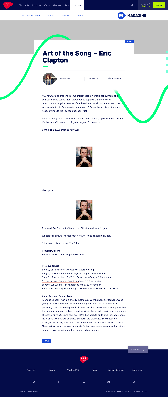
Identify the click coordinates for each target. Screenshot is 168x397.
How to (51, 15)
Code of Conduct (116, 370)
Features (66, 15)
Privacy (128, 391)
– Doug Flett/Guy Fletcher (87, 273)
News (80, 15)
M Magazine (77, 5)
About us (31, 370)
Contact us (137, 370)
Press (94, 370)
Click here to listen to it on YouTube (60, 243)
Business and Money (31, 15)
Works (47, 5)
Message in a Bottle (76, 270)
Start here (145, 5)
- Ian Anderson (60, 285)
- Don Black (107, 289)
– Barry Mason (78, 277)
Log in (159, 5)
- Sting (90, 270)
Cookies (120, 391)
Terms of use (110, 391)
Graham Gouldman (69, 281)
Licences (57, 5)
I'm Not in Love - (50, 281)
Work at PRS (73, 370)
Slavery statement (140, 391)
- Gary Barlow (56, 289)
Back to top (137, 350)
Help (67, 5)
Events (52, 370)
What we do (24, 5)
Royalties (36, 5)
